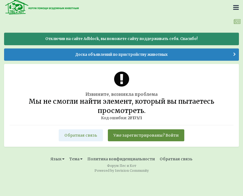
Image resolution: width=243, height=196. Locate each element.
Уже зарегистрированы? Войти (146, 135)
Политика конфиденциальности (121, 159)
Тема (75, 159)
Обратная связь (80, 135)
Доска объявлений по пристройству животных (121, 54)
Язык (57, 159)
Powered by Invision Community (121, 171)
